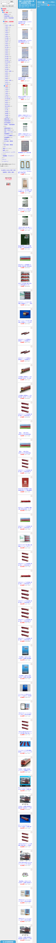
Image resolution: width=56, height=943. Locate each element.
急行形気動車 (7, 122)
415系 (6, 75)
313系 (6, 65)
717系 (6, 91)
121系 (6, 32)
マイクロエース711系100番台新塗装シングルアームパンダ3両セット (25, 752)
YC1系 (6, 109)
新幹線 (5, 14)
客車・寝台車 (7, 130)
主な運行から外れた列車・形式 (8, 170)
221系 (6, 49)
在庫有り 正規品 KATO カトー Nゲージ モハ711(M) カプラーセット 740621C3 (25, 117)
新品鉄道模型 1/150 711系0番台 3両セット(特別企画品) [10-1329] (25, 247)
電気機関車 (6, 133)
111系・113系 (8, 25)
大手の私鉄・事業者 (8, 141)
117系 (6, 29)
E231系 (6, 56)
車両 (4, 10)
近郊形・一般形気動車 (9, 124)
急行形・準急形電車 (9, 18)
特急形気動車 (7, 120)
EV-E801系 (7, 98)
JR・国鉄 (6, 12)
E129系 (6, 38)
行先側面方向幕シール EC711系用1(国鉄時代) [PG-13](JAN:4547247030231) (25, 42)
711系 (6, 86)
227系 (6, 54)
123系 (6, 34)
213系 (6, 43)
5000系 (6, 111)
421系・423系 (8, 80)
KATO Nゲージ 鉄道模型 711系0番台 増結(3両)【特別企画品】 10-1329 (24, 266)
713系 (6, 87)
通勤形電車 (6, 119)
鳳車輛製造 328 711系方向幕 (24, 152)
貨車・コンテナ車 (8, 132)
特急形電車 (6, 16)
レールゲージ (5, 161)
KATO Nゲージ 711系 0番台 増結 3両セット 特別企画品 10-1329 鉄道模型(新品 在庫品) (25, 528)
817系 (6, 104)
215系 (6, 45)
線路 (4, 150)
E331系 (6, 69)
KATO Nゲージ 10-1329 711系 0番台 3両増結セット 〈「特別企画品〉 (25, 303)
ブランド (4, 159)
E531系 (6, 84)
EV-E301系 (7, 62)
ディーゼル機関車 (8, 135)
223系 (6, 51)
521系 (6, 82)
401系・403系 (8, 71)
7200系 (6, 117)
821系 (6, 108)
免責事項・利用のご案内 (8, 172)
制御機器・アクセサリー (8, 155)
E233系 (6, 58)
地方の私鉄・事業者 (8, 144)
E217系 (6, 47)
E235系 (6, 60)
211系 (6, 41)
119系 (6, 30)
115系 (6, 27)
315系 (6, 67)
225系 (6, 52)
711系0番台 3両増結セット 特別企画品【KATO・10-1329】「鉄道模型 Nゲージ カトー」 (25, 378)
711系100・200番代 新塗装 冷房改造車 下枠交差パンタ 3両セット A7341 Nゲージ (25, 808)
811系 (6, 100)
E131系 (6, 40)
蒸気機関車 (6, 137)
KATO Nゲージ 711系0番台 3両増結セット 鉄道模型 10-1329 (24, 341)
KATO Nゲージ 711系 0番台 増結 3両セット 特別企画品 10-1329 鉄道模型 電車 (25, 416)
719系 (6, 93)
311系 (6, 64)
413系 (6, 73)
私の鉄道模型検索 (8, 942)
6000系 (6, 113)
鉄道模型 (4, 8)
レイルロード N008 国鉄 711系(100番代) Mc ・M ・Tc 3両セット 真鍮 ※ (25, 191)
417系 (6, 76)
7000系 (6, 115)
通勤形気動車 (7, 128)
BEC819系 (7, 106)
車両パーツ (5, 148)
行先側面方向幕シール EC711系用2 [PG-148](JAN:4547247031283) (25, 23)
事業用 (5, 139)
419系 (6, 78)
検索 (12, 1)
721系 (6, 95)
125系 (6, 36)
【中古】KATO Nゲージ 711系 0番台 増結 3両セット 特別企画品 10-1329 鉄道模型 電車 (25, 845)
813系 (6, 102)
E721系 (6, 97)
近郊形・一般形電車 (9, 21)
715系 (6, 89)
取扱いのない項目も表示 (7, 6)
